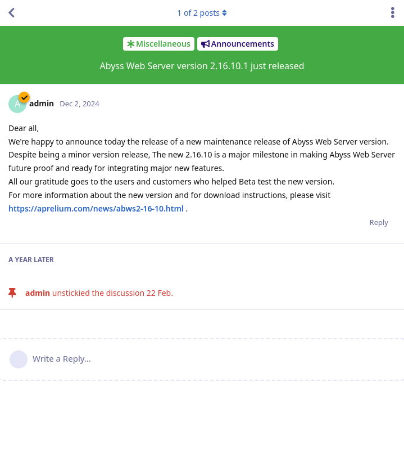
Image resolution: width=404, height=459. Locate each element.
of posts (201, 12)
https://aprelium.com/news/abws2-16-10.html (96, 208)
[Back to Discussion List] (11, 13)
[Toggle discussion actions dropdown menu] (393, 13)
